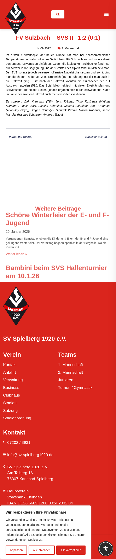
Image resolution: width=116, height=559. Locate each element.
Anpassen (16, 550)
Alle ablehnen (42, 550)
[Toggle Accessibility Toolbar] (106, 549)
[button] (106, 14)
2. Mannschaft (71, 48)
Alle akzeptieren (71, 550)
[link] (57, 14)
